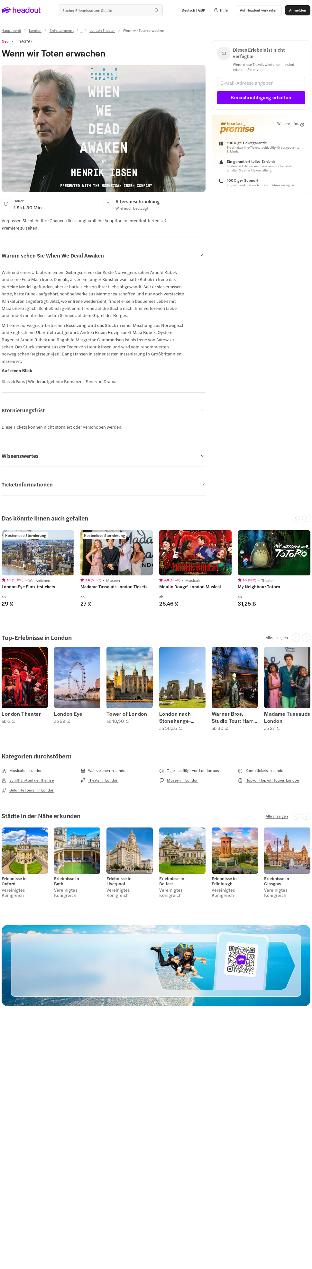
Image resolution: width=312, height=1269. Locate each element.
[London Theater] (102, 30)
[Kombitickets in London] (262, 771)
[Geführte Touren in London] (28, 790)
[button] (220, 10)
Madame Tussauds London (287, 717)
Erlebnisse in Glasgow (276, 881)
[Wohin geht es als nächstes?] (110, 10)
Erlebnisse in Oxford (14, 881)
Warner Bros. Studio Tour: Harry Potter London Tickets (234, 717)
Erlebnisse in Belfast (171, 881)
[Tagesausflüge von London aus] (189, 771)
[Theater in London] (99, 780)
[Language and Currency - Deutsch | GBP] (193, 10)
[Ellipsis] (81, 32)
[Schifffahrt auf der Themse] (28, 780)
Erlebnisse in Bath (66, 881)
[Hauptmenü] (11, 30)
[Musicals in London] (22, 771)
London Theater (21, 713)
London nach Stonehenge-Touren (175, 717)
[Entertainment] (62, 30)
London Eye (68, 713)
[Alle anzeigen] (277, 637)
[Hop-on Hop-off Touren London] (268, 780)
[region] (38, 552)
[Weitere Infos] (290, 123)
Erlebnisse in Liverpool (119, 881)
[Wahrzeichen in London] (104, 771)
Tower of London (126, 713)
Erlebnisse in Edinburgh (224, 881)
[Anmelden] (297, 10)
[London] (35, 30)
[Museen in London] (178, 780)
